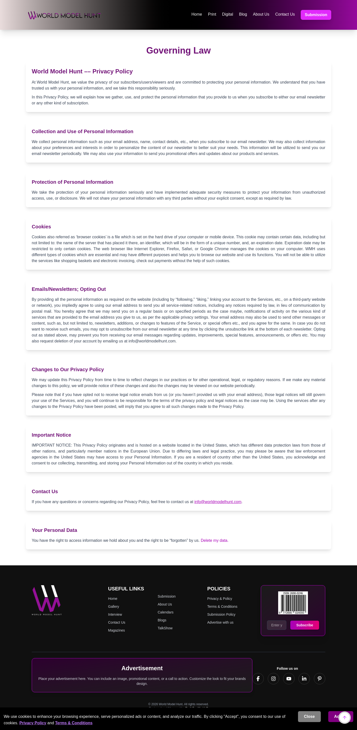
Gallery (113, 606)
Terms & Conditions (73, 723)
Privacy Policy (32, 723)
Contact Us (285, 14)
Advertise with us (220, 622)
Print (212, 14)
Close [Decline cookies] (309, 716)
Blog (243, 14)
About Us (261, 14)
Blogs (162, 620)
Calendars (166, 612)
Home (196, 14)
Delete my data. (215, 540)
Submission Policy (221, 614)
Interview (115, 614)
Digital (227, 14)
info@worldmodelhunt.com (217, 502)
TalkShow (165, 628)
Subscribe (304, 625)
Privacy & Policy (219, 599)
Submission (316, 15)
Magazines (116, 630)
